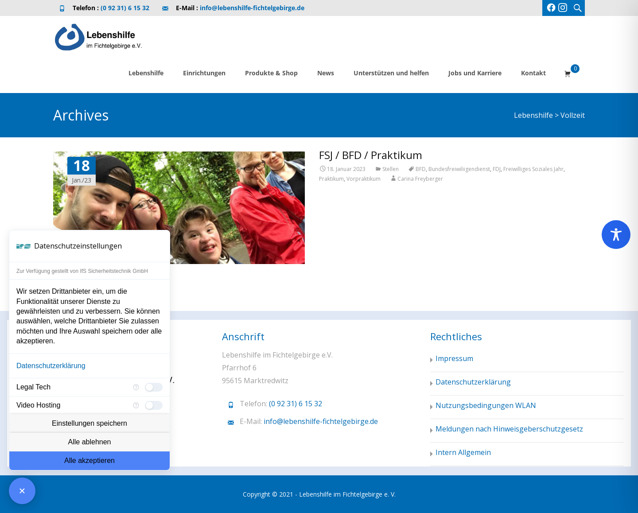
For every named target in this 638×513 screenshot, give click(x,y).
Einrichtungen (204, 73)
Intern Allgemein (463, 452)
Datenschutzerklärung (51, 365)
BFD (421, 169)
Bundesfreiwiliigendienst (459, 169)
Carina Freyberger (420, 179)
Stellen (390, 169)
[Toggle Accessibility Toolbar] (616, 234)
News (325, 73)
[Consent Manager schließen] (22, 491)
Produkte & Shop (271, 73)
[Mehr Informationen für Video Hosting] (136, 405)
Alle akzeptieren (89, 460)
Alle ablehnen (89, 442)
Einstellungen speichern (89, 423)
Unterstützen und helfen (391, 73)
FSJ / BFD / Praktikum (370, 155)
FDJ (497, 169)
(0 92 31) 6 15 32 (125, 8)
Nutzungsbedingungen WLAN (486, 405)
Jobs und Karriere (475, 73)
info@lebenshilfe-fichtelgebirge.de (252, 8)
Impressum (454, 358)
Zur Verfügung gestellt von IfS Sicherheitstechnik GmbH (82, 271)
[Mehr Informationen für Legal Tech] (136, 387)
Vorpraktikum (363, 179)
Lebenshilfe (145, 73)
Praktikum (331, 179)
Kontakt (533, 73)
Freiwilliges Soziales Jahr (533, 169)
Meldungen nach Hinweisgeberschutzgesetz (509, 429)
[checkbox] (154, 387)
